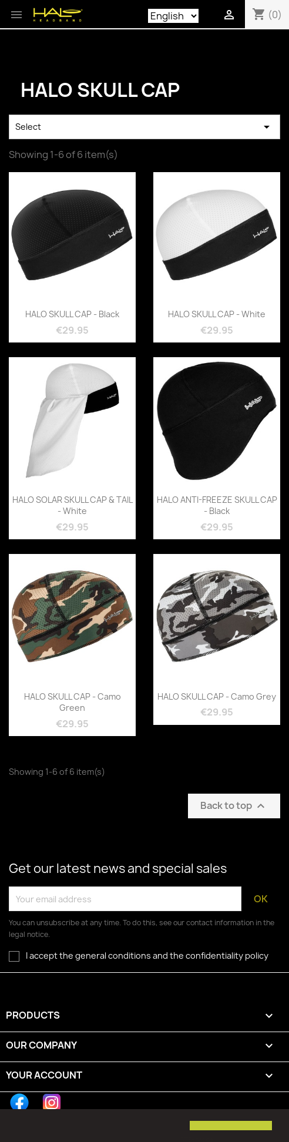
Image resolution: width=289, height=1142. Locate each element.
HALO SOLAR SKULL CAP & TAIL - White (72, 505)
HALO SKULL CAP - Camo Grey (216, 696)
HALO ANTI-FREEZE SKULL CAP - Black (217, 505)
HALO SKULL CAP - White (217, 314)
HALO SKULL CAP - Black (72, 314)
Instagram (51, 1102)
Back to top (234, 806)
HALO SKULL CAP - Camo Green (72, 702)
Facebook (19, 1102)
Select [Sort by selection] (144, 127)
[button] (19, 1126)
